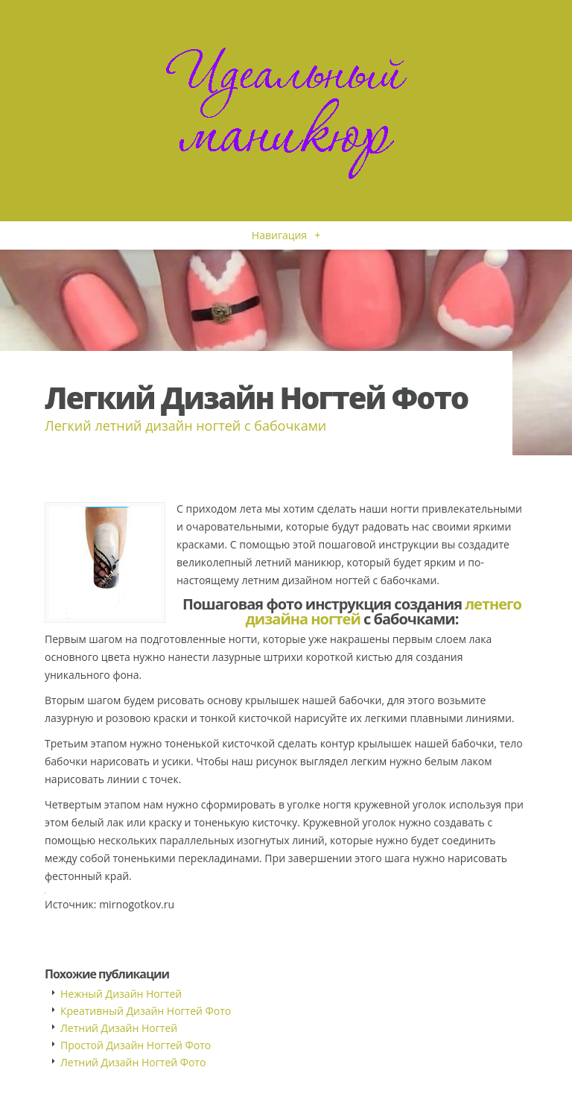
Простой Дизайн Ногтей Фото (135, 1045)
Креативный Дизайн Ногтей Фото (145, 1011)
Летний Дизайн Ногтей (118, 1028)
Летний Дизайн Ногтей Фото (133, 1062)
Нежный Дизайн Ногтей (121, 994)
